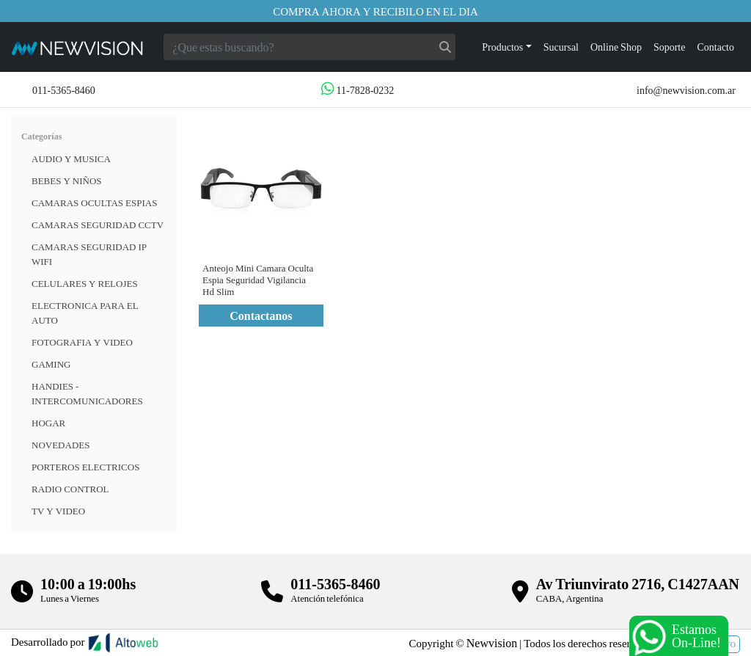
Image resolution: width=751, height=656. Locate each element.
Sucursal (561, 46)
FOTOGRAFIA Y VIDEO (82, 342)
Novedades (60, 445)
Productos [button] (502, 46)
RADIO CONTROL (70, 489)
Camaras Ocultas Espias (94, 202)
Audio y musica (71, 158)
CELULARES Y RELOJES (85, 283)
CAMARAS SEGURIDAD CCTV (98, 224)
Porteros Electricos (85, 467)
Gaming (51, 364)
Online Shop (616, 46)
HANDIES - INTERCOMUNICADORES (87, 393)
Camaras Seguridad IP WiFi (89, 254)
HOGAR (48, 423)
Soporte (669, 46)
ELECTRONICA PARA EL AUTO (85, 312)
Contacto (715, 46)
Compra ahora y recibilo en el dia (375, 11)
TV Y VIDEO (58, 511)
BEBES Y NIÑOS (67, 180)
